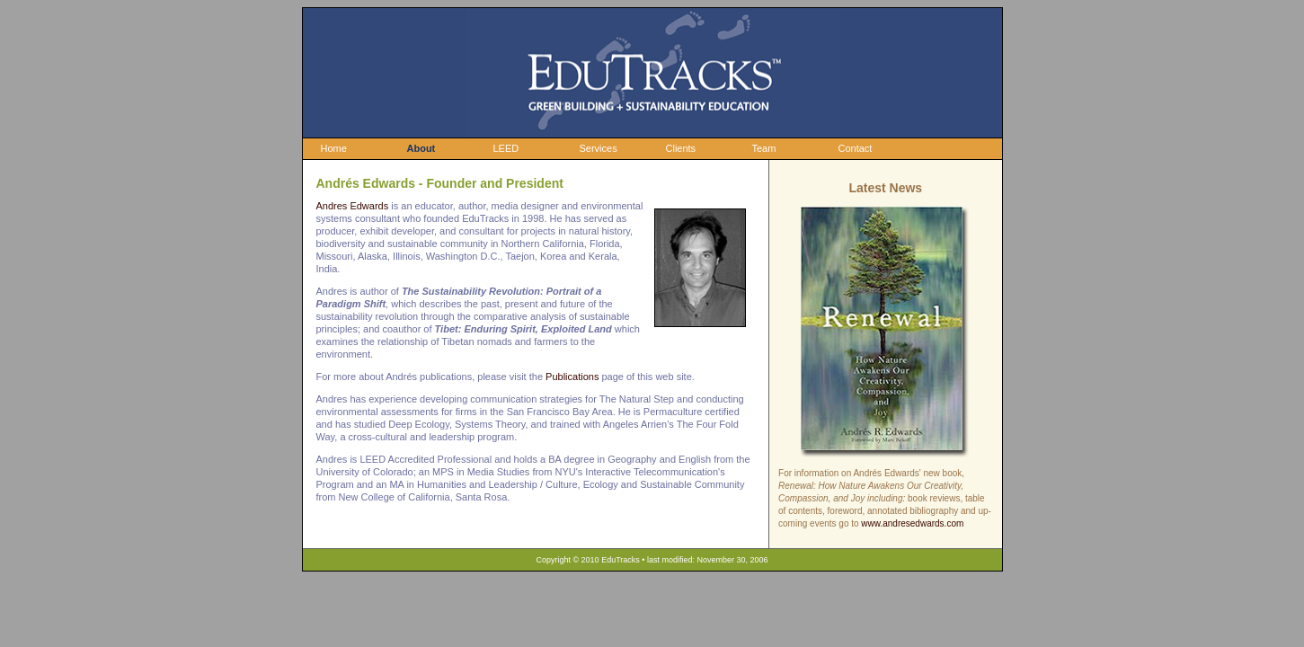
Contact (855, 148)
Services (598, 148)
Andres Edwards (352, 205)
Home (334, 148)
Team (764, 148)
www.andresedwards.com (912, 523)
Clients (681, 148)
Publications (572, 376)
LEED (506, 148)
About (421, 148)
